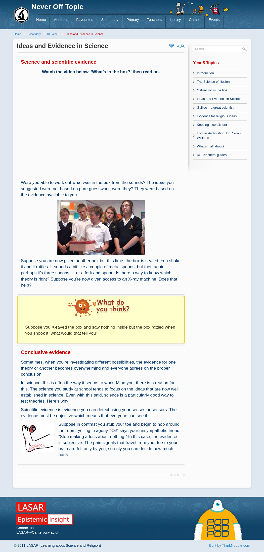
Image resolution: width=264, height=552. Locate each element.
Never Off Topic (57, 7)
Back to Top (177, 475)
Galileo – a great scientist (215, 107)
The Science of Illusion (213, 82)
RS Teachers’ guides (212, 155)
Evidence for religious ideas (217, 116)
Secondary (109, 20)
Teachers (154, 20)
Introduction (205, 73)
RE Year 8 (53, 33)
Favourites (84, 20)
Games (194, 20)
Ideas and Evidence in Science (219, 99)
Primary (132, 20)
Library (175, 20)
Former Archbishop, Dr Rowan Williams (219, 135)
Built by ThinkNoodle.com (229, 545)
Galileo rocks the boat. (213, 90)
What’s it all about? (210, 146)
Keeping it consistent (212, 125)
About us (61, 20)
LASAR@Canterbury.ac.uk (37, 532)
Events (214, 20)
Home (41, 20)
